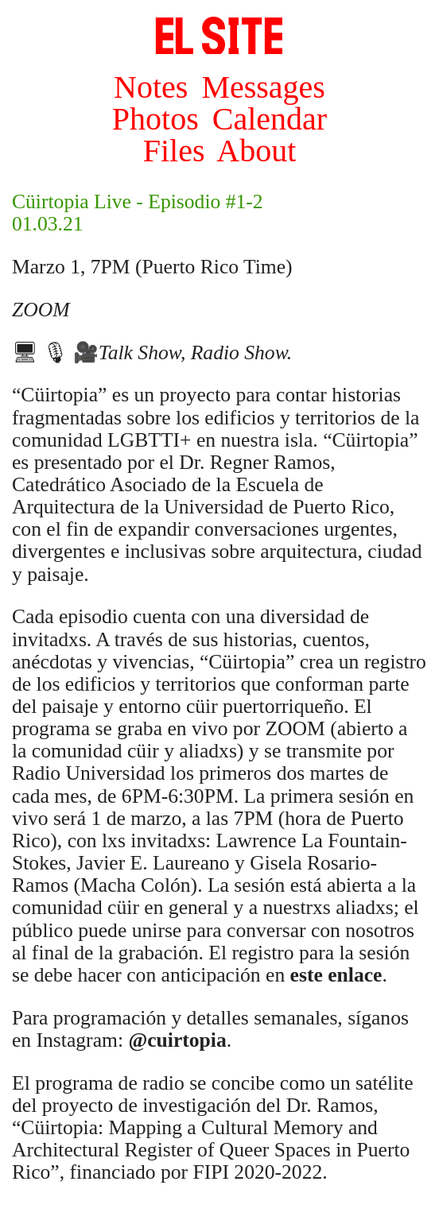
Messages (263, 87)
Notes (151, 87)
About (256, 150)
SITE (219, 35)
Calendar (269, 119)
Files (174, 150)
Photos (155, 119)
